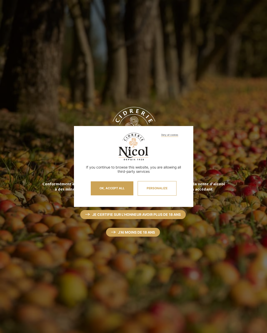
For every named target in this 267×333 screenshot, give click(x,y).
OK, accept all (112, 188)
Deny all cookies (169, 134)
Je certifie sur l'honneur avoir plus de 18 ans (136, 214)
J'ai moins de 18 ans (136, 232)
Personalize (157, 188)
